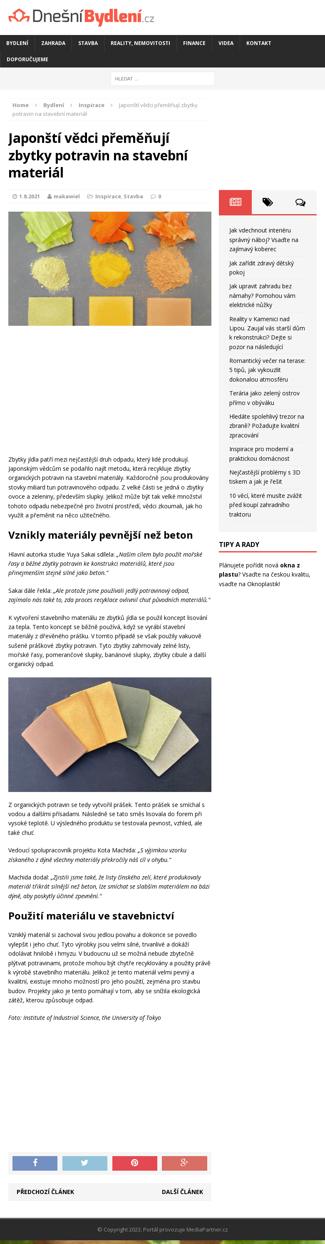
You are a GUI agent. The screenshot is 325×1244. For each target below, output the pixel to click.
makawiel (67, 196)
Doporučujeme (27, 59)
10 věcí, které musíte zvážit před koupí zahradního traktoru (265, 505)
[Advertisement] (109, 392)
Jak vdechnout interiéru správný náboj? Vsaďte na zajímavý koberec (263, 239)
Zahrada (53, 43)
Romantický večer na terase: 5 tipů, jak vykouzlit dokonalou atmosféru (267, 370)
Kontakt (258, 43)
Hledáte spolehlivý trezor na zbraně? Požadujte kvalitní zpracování (266, 425)
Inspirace (108, 196)
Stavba (88, 43)
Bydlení (17, 43)
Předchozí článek (45, 1192)
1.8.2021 (29, 196)
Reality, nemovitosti (140, 43)
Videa (225, 43)
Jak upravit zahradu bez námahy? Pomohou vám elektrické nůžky (262, 295)
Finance (194, 43)
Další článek (182, 1192)
